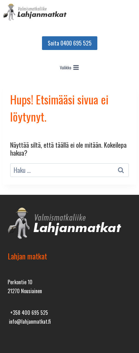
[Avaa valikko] (69, 67)
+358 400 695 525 (28, 312)
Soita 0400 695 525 (70, 43)
